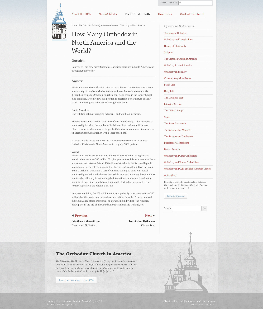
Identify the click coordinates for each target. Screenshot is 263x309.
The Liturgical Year (173, 97)
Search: (167, 208)
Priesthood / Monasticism (176, 143)
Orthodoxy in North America (132, 25)
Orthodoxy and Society (175, 72)
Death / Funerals (172, 149)
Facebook (179, 301)
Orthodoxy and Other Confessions (180, 155)
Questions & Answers (108, 25)
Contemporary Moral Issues (177, 78)
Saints (167, 117)
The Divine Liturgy (173, 110)
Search (212, 304)
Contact (164, 2)
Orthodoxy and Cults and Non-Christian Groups (187, 168)
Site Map (172, 2)
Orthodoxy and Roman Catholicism (181, 162)
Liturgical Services (173, 104)
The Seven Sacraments (175, 123)
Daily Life (169, 91)
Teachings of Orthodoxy (176, 33)
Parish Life (169, 84)
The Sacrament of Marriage (177, 130)
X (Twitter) (167, 301)
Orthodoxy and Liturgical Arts (179, 39)
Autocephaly (170, 175)
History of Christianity (175, 46)
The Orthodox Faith (88, 25)
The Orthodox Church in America (180, 59)
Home (74, 25)
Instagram (190, 301)
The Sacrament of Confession (178, 136)
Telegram (211, 301)
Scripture (168, 52)
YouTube (201, 301)
